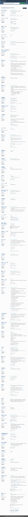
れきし (2, 151)
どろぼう (3, 99)
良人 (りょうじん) (16, 177)
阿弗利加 (4, 433)
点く (15, 301)
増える (3, 415)
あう (2, 241)
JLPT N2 (5, 418)
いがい (2, 369)
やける (2, 323)
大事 (2, 114)
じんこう (3, 408)
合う (2, 239)
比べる (3, 10)
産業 (2, 459)
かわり (2, 477)
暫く (2, 135)
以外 (2, 368)
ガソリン (3, 183)
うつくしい (4, 280)
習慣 (2, 167)
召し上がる (4, 50)
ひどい (2, 358)
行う (2, 41)
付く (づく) (16, 310)
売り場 (3, 442)
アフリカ (3, 435)
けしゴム (3, 263)
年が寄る (15, 67)
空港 (2, 451)
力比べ (15, 13)
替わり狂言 (15, 487)
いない (2, 255)
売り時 (15, 445)
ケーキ (2, 128)
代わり (3, 475)
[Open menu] (27, 1)
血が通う (15, 93)
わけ (2, 400)
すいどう (3, 468)
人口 (2, 407)
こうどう (3, 78)
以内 (2, 254)
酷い (2, 356)
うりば (2, 443)
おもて (2, 333)
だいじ (2, 116)
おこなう (3, 43)
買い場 (17, 445)
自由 (2, 198)
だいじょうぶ (16, 125)
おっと (2, 176)
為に (14, 386)
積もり (3, 26)
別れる (3, 207)
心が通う (18, 93)
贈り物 (3, 223)
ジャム (2, 34)
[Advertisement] (14, 5)
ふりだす (3, 191)
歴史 (2, 150)
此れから (4, 106)
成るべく (4, 231)
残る (2, 376)
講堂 (2, 77)
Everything (21, 3)
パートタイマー (16, 218)
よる (2, 61)
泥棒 (2, 97)
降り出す (4, 190)
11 (18, 510)
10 (16, 510)
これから (3, 107)
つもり (2, 28)
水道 (2, 467)
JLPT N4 (3, 13)
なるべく (3, 232)
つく (2, 289)
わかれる (3, 208)
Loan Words (6, 130)
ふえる (2, 416)
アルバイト (4, 18)
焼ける (3, 322)
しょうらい (4, 160)
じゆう (2, 200)
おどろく (3, 272)
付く (2, 288)
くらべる (3, 11)
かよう (2, 87)
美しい (3, 279)
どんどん (3, 423)
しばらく (3, 136)
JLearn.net (3, 1)
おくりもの (4, 224)
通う (2, 85)
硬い (2, 493)
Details (3, 15)
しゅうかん (4, 168)
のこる (2, 377)
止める (3, 313)
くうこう (3, 452)
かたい (2, 495)
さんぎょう (4, 460)
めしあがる (4, 51)
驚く (2, 271)
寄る (2, 60)
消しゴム (4, 262)
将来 (2, 159)
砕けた (15, 502)
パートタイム (16, 220)
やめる (2, 314)
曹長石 (15, 23)
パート (2, 215)
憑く (15, 299)
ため (2, 386)
